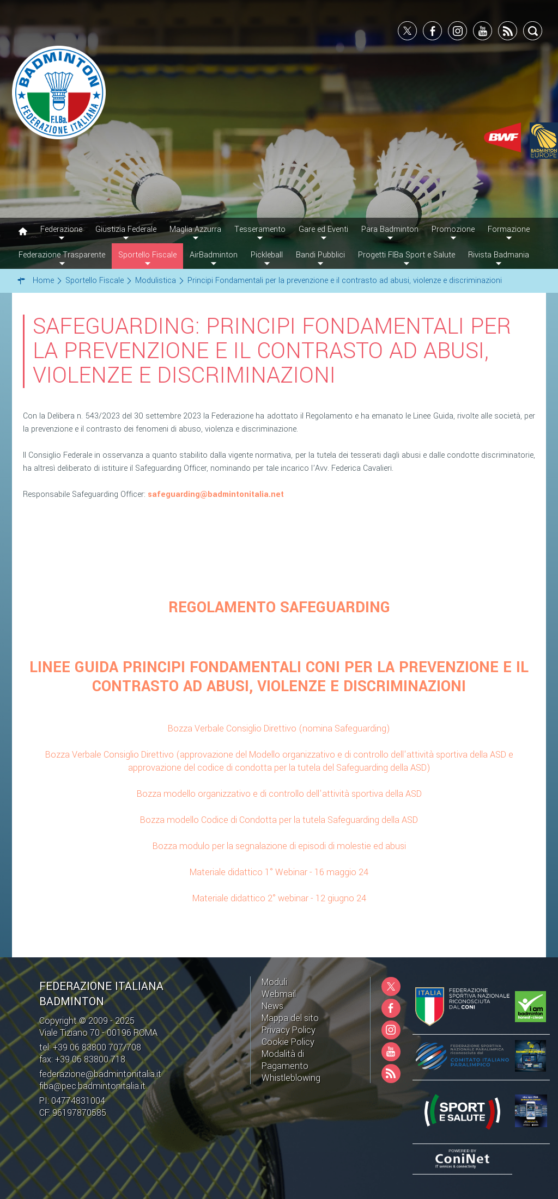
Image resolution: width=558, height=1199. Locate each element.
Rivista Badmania (498, 255)
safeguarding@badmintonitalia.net (216, 494)
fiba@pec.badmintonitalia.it (92, 1086)
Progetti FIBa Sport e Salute (406, 255)
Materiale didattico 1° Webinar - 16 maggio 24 (279, 872)
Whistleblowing (291, 1078)
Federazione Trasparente (62, 255)
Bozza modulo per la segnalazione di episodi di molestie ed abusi (279, 846)
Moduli (274, 982)
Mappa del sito (290, 1018)
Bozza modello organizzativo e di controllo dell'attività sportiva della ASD (279, 794)
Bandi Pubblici (320, 255)
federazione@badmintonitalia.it (100, 1074)
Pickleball (267, 255)
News (272, 1006)
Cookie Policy (288, 1042)
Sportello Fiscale (147, 255)
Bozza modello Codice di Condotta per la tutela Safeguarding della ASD (279, 820)
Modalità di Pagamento (285, 1060)
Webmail (279, 994)
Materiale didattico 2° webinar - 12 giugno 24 (279, 898)
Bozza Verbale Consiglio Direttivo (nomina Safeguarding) (279, 728)
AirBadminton (214, 255)
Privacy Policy (289, 1030)
